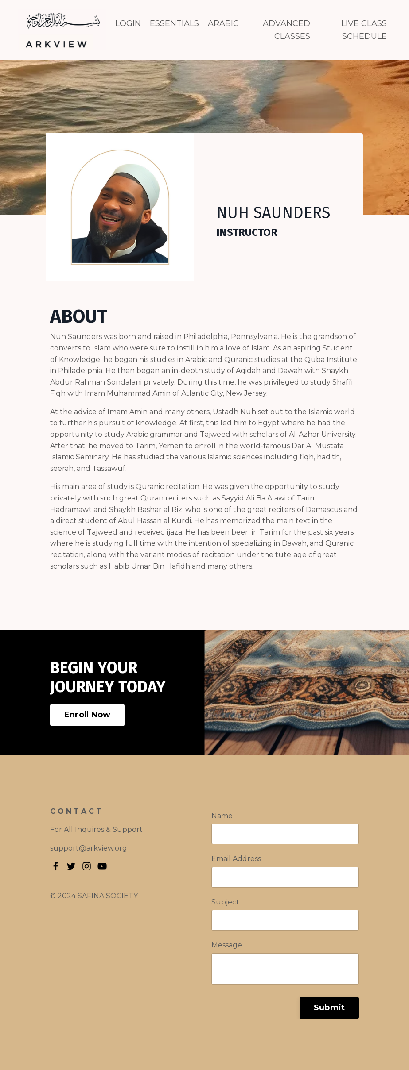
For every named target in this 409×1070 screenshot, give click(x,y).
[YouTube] (102, 866)
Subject (225, 902)
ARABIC (223, 23)
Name (222, 816)
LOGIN (128, 23)
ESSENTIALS (174, 23)
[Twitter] (71, 866)
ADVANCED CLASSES (286, 30)
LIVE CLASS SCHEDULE (364, 30)
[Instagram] (86, 866)
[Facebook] (55, 866)
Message (226, 945)
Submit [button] (329, 1007)
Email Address (236, 858)
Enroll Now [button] (87, 715)
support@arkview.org (88, 848)
